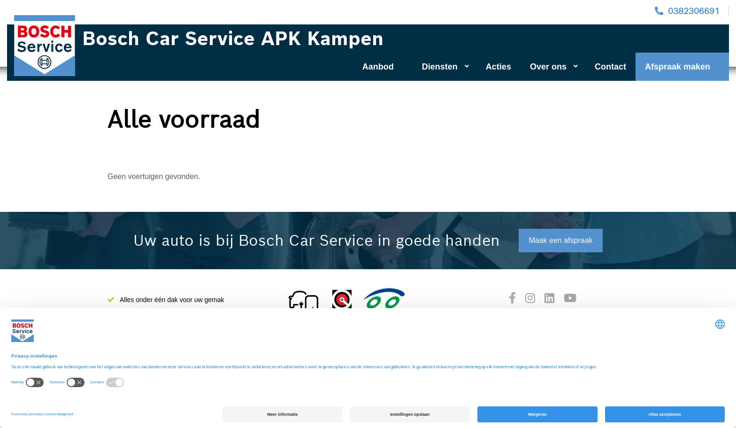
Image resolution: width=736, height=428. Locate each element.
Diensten (445, 66)
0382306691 (694, 11)
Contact (610, 66)
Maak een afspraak (560, 240)
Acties (498, 66)
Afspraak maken (677, 66)
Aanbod (378, 66)
